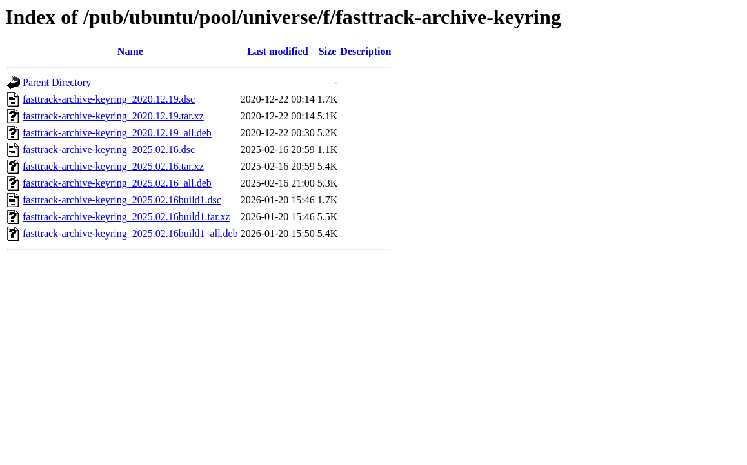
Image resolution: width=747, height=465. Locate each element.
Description (365, 51)
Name (130, 51)
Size (328, 51)
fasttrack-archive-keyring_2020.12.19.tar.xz (113, 115)
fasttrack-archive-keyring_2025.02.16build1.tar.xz (126, 216)
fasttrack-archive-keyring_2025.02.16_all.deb (117, 183)
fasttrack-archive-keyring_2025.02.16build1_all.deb (130, 233)
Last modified (277, 51)
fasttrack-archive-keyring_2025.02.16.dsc (109, 149)
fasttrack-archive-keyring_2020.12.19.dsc (109, 99)
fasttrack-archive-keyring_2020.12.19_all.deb (117, 132)
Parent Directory (57, 82)
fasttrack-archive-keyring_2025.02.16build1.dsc (122, 199)
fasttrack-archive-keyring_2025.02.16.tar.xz (113, 166)
